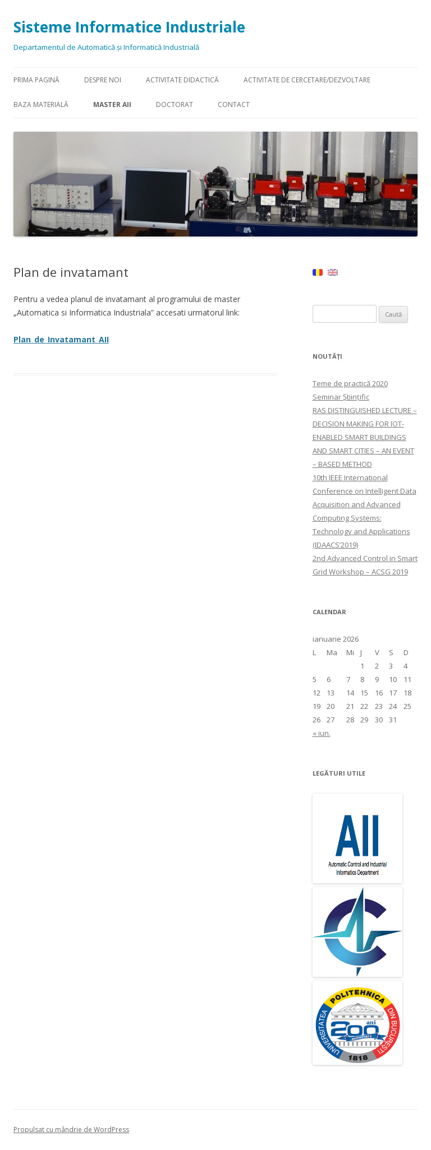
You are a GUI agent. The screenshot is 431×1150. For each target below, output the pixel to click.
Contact (234, 104)
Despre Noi (102, 80)
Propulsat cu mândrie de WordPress (71, 1129)
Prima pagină (36, 80)
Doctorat (174, 104)
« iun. (322, 733)
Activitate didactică (182, 80)
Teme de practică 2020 (350, 383)
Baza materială (40, 104)
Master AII (112, 104)
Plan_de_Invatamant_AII (61, 339)
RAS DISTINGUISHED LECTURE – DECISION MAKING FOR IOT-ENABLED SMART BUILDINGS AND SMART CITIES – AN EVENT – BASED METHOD (365, 437)
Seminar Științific (341, 397)
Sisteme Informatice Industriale (129, 27)
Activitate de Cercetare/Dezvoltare (307, 80)
